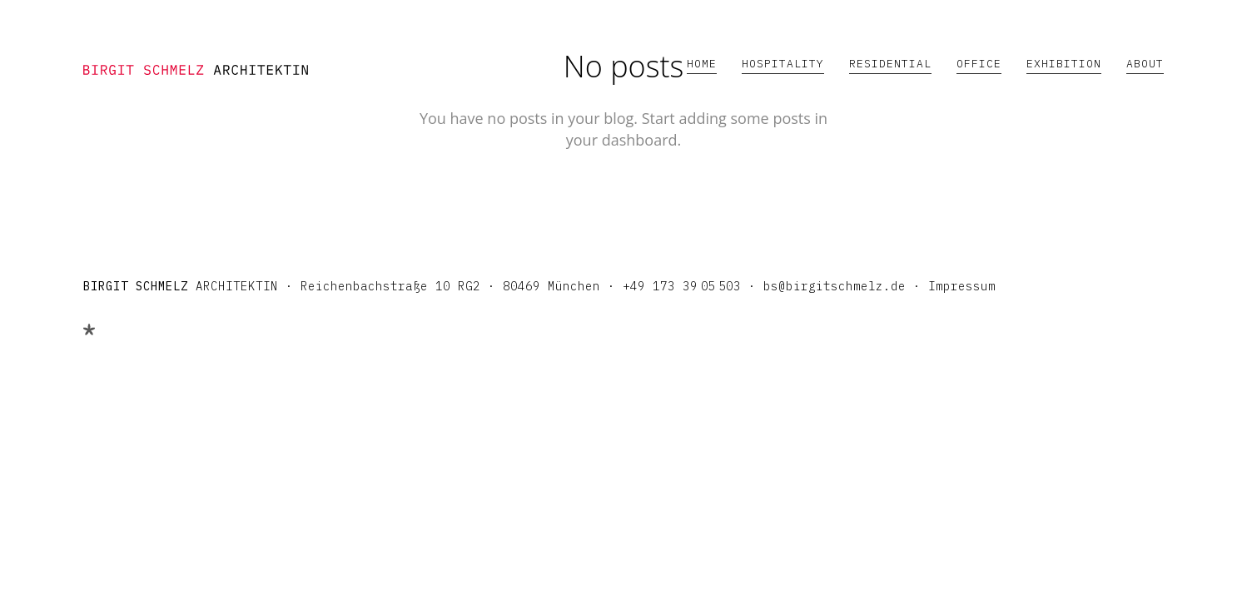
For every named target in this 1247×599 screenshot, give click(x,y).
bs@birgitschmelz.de (834, 286)
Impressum (962, 286)
